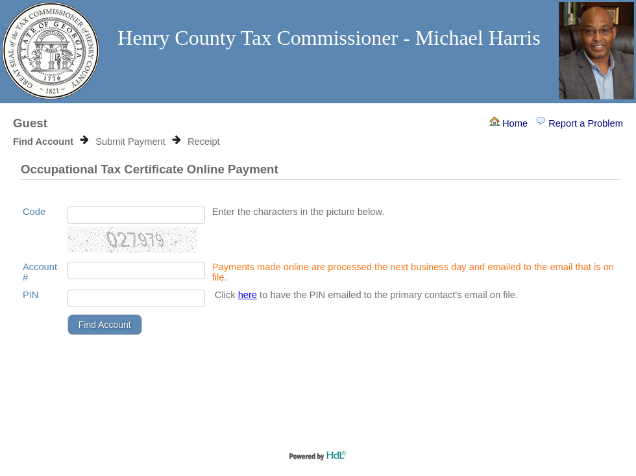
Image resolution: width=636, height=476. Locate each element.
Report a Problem (579, 123)
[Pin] (136, 298)
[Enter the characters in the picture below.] (136, 215)
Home (508, 123)
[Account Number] (136, 270)
